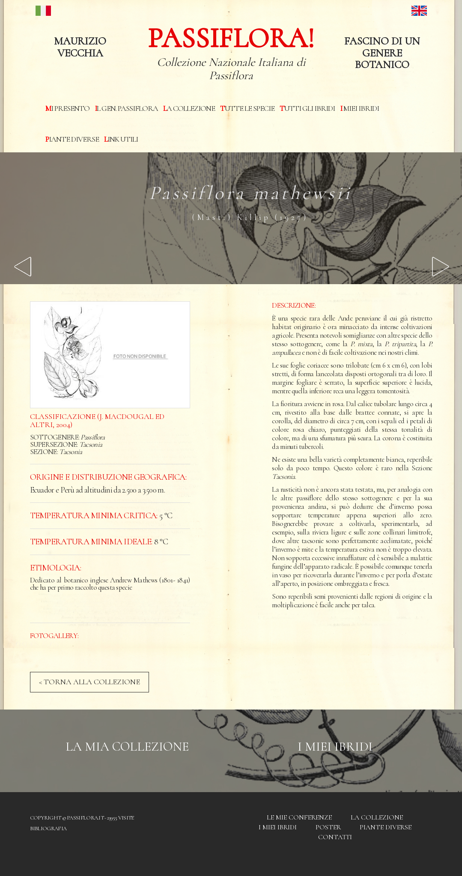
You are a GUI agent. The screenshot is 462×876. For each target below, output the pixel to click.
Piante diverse (72, 139)
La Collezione (189, 108)
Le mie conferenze (299, 817)
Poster (328, 827)
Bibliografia (48, 828)
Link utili (121, 139)
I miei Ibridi (359, 108)
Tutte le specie (247, 108)
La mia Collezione (127, 746)
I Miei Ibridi (335, 746)
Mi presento (67, 108)
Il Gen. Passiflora (126, 108)
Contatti (335, 837)
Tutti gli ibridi (307, 108)
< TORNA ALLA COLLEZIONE (89, 681)
